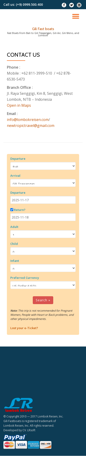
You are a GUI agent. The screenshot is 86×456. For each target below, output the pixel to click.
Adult (14, 227)
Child (14, 244)
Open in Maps (19, 105)
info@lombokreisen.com (28, 119)
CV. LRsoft (28, 430)
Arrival (15, 175)
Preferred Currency (24, 278)
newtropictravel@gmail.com (30, 125)
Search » (43, 300)
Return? (19, 210)
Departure (17, 159)
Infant (14, 261)
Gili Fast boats (43, 29)
